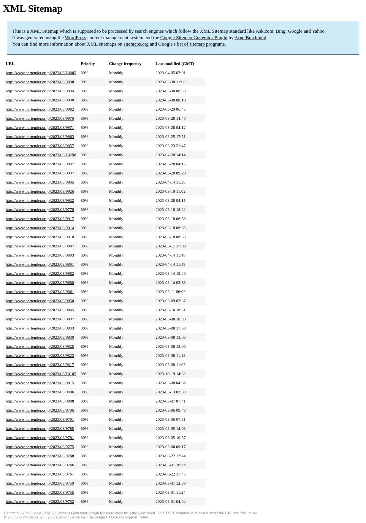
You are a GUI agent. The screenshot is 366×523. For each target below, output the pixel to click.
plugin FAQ (104, 517)
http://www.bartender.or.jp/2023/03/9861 (40, 291)
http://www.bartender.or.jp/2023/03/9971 (40, 127)
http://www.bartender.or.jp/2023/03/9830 (40, 337)
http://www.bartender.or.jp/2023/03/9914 (40, 227)
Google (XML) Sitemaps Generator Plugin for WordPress (76, 513)
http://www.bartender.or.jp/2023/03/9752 (40, 501)
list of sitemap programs (201, 44)
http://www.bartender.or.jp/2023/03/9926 (40, 191)
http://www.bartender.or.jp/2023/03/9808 (40, 401)
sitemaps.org (136, 44)
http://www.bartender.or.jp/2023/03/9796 (40, 410)
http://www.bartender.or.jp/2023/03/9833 (40, 328)
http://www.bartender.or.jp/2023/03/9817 (40, 364)
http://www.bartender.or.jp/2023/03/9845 (40, 309)
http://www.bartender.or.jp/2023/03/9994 (40, 91)
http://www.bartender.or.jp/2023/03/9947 (40, 164)
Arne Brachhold (250, 37)
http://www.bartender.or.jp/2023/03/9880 (40, 282)
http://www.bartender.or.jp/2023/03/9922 (40, 200)
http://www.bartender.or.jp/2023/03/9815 (40, 382)
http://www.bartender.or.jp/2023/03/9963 (40, 136)
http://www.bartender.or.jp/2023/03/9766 (40, 465)
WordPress (75, 37)
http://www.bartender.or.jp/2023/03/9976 (40, 118)
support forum (136, 517)
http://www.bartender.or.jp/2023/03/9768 (40, 455)
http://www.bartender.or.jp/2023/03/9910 (40, 237)
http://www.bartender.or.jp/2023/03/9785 (40, 428)
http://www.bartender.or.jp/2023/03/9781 (40, 437)
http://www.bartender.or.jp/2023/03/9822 (40, 355)
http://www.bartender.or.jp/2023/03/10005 (41, 72)
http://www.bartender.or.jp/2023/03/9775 (40, 446)
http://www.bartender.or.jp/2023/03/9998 (40, 81)
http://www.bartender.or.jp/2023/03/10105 (41, 373)
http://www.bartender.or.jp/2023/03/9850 (40, 300)
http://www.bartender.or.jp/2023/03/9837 (40, 319)
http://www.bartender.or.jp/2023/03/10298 (41, 154)
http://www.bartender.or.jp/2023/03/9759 (40, 483)
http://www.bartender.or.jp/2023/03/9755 (40, 492)
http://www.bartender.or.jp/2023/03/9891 (40, 264)
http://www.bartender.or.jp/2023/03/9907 (40, 246)
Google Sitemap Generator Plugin (194, 37)
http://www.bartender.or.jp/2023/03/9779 (40, 209)
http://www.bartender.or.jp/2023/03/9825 (40, 346)
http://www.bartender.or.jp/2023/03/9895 (40, 182)
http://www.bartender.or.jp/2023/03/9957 (40, 145)
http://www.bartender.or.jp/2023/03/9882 (40, 273)
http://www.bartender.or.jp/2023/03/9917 (40, 218)
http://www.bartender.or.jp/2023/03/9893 (40, 255)
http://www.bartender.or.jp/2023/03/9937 (40, 173)
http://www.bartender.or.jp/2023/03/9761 (40, 474)
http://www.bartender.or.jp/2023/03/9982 (40, 109)
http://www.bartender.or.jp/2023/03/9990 (40, 100)
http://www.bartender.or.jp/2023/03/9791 (40, 419)
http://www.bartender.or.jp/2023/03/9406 (40, 392)
